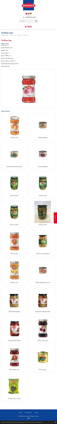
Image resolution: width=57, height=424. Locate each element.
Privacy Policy (28, 412)
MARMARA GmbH (4, 35)
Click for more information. (37, 422)
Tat (15, 35)
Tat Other (19, 35)
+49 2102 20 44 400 (29, 17)
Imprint (20, 412)
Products (11, 35)
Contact (36, 412)
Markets (55, 218)
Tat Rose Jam (25, 35)
